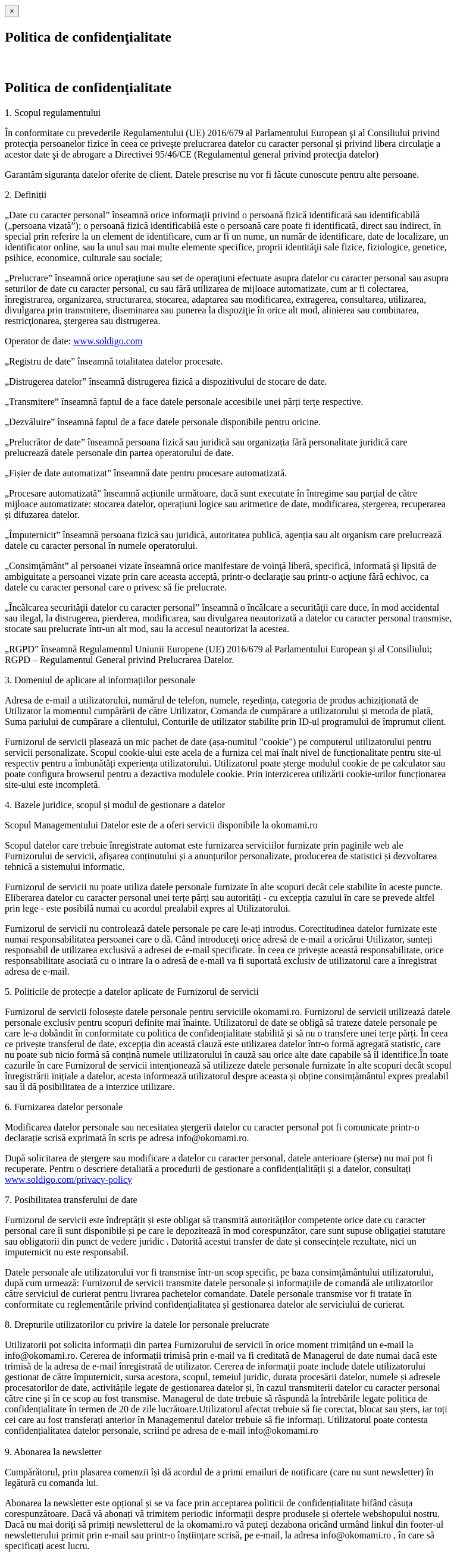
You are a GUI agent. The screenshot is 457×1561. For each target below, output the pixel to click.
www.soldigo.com (107, 341)
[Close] (12, 11)
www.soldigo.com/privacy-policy (68, 1179)
